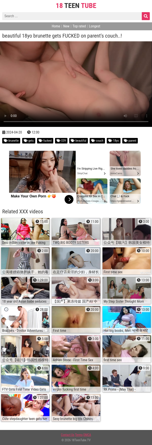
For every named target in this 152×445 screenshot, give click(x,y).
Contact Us (68, 435)
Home (56, 26)
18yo (113, 140)
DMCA (87, 435)
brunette (11, 140)
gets (29, 140)
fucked (45, 140)
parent (130, 140)
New (66, 26)
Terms (79, 435)
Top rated (79, 26)
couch (97, 140)
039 (61, 140)
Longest (94, 26)
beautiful (78, 140)
